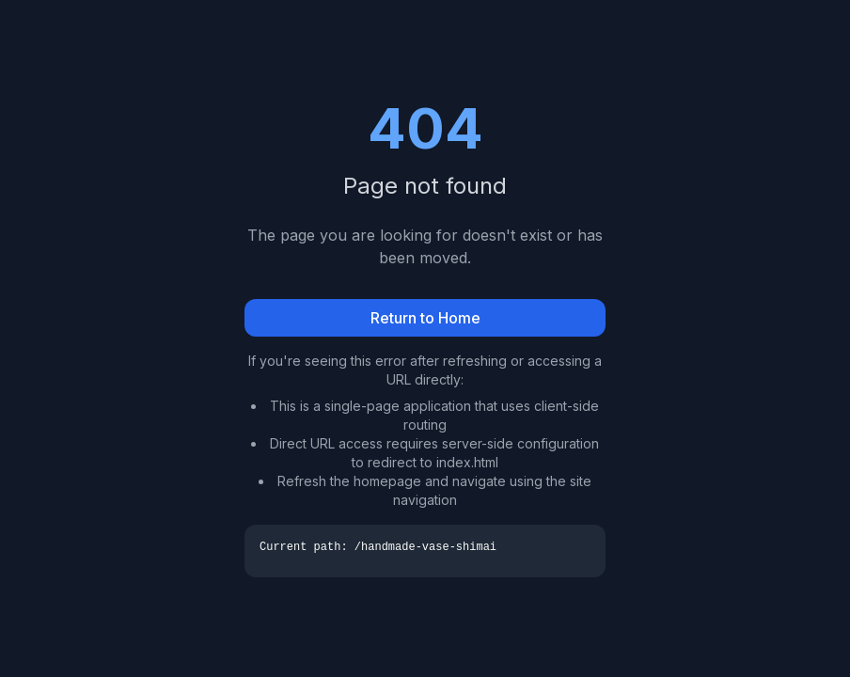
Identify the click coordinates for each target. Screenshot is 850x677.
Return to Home (425, 317)
